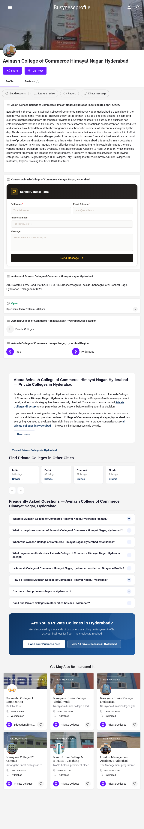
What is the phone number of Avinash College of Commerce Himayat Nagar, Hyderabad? (72, 530)
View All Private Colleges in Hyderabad (94, 644)
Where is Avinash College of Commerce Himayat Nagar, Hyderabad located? (72, 519)
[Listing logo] (9, 50)
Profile (10, 81)
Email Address (81, 204)
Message (16, 231)
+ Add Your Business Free (44, 644)
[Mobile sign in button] (129, 7)
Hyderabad (103, 111)
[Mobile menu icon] (9, 7)
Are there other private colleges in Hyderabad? (72, 591)
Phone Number (19, 217)
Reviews (32, 81)
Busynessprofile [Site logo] (72, 7)
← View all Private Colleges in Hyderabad (33, 450)
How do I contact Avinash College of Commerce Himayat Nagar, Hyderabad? (72, 580)
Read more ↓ (24, 434)
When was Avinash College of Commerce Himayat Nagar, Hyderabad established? (72, 542)
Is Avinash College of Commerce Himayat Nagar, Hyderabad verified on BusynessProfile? (72, 568)
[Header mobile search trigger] (137, 7)
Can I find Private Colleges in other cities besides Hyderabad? (72, 603)
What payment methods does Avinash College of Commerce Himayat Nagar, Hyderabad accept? (72, 555)
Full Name (17, 204)
